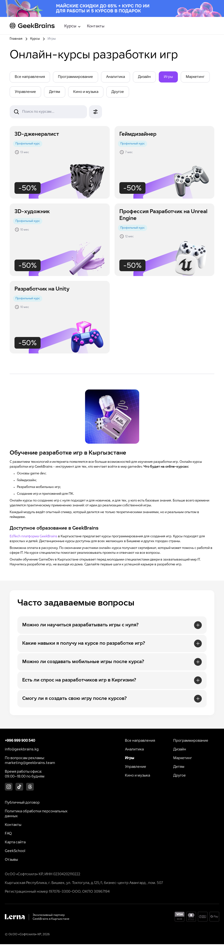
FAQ (8, 833)
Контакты (95, 26)
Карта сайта (15, 842)
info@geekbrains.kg (22, 749)
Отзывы (11, 859)
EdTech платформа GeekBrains (33, 536)
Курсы (35, 38)
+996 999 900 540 (20, 740)
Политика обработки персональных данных (36, 814)
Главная (16, 38)
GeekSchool (15, 851)
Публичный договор (22, 802)
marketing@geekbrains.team (30, 763)
